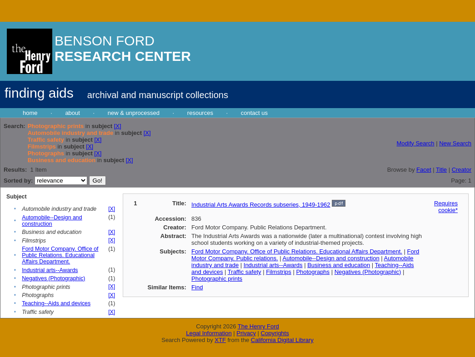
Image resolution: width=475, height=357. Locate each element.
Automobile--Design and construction (52, 220)
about (72, 112)
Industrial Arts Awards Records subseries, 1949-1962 (260, 204)
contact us (254, 112)
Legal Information (208, 333)
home (30, 112)
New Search (455, 143)
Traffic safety (244, 271)
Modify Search (415, 143)
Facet (423, 169)
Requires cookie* (446, 206)
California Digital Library (282, 340)
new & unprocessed (134, 112)
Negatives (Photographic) (53, 278)
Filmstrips (278, 271)
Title (441, 169)
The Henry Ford (258, 326)
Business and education (338, 265)
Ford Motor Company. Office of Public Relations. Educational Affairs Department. (60, 255)
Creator (461, 169)
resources (200, 112)
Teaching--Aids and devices (56, 303)
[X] (117, 126)
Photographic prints (216, 278)
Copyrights (275, 333)
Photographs (313, 271)
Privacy (246, 333)
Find (197, 287)
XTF (220, 340)
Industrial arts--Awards (50, 270)
